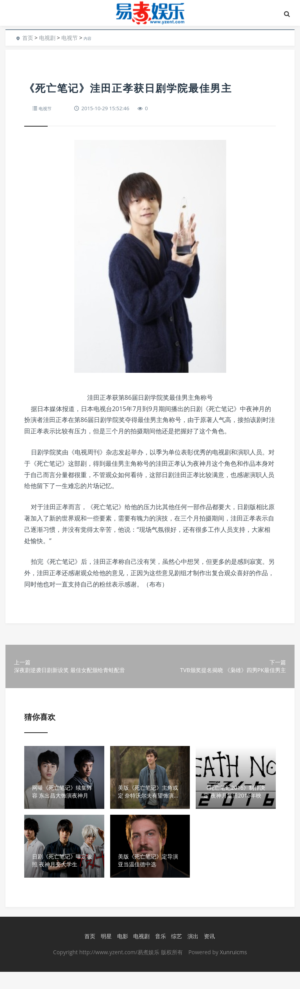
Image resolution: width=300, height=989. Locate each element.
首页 (27, 37)
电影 (121, 953)
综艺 (175, 953)
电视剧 (47, 37)
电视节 (69, 37)
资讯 (207, 953)
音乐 (159, 953)
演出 (191, 953)
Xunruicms (233, 969)
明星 (104, 953)
